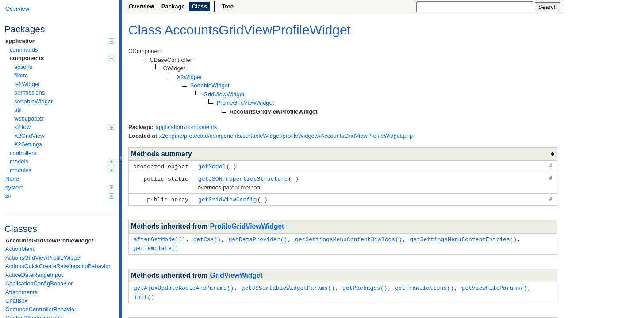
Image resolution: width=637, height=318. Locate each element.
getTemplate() (156, 246)
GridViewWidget (236, 273)
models (62, 161)
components (62, 58)
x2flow (64, 127)
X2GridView (29, 135)
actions (23, 67)
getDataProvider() (258, 238)
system (59, 187)
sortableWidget (33, 101)
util (18, 109)
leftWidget (27, 84)
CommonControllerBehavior (40, 309)
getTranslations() (424, 285)
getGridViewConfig (227, 198)
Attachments (21, 292)
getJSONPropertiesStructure (243, 178)
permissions (29, 92)
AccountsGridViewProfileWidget (49, 240)
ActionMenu (20, 249)
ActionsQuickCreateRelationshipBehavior (58, 266)
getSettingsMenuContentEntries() (463, 238)
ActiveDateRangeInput (34, 275)
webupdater (29, 118)
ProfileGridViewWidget (247, 225)
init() (144, 294)
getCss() (207, 238)
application (59, 41)
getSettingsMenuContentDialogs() (348, 238)
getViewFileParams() (494, 285)
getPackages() (364, 285)
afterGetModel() (159, 238)
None (12, 178)
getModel (212, 166)
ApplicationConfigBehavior (39, 283)
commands (24, 49)
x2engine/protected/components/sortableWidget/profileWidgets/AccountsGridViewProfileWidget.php (286, 135)
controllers (23, 153)
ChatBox (16, 300)
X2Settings (28, 144)
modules (62, 170)
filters (21, 75)
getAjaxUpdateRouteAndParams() (184, 285)
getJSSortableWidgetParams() (288, 285)
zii (59, 196)
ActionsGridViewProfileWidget (43, 257)
